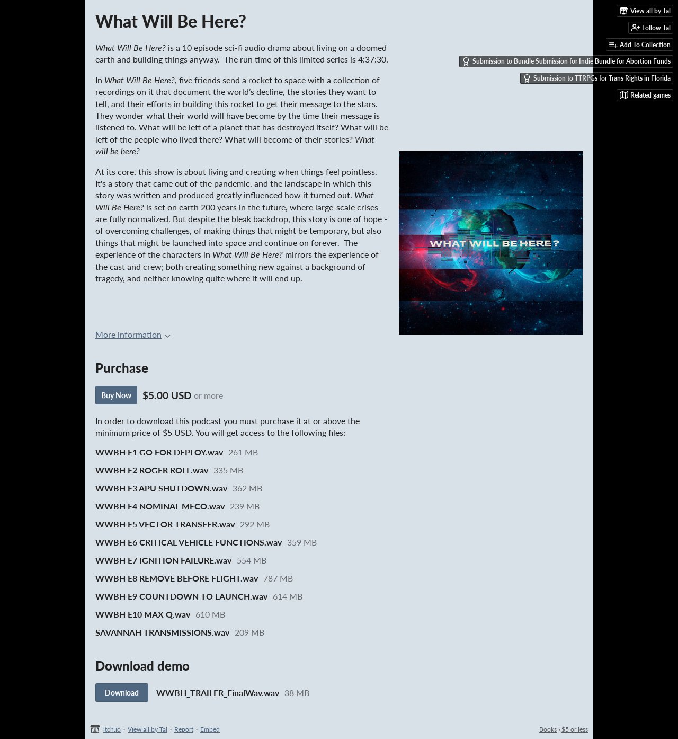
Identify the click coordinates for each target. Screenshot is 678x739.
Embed (210, 729)
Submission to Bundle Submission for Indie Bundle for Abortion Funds (566, 61)
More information (133, 334)
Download (122, 692)
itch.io (112, 729)
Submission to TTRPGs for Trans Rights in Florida (597, 78)
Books (548, 729)
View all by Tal (147, 729)
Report (183, 729)
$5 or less (574, 729)
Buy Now (116, 395)
